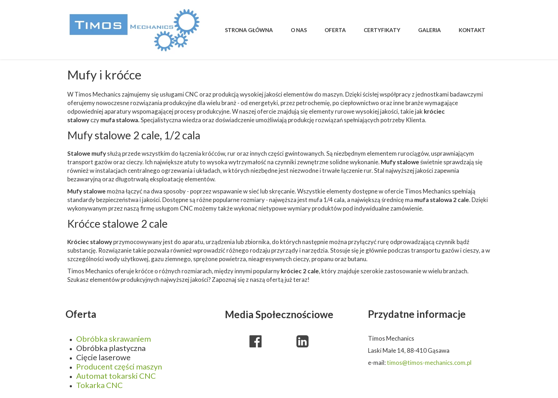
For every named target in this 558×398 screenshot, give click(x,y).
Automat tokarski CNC (116, 376)
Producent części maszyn (119, 366)
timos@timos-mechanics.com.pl (429, 362)
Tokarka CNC (99, 385)
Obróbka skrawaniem (113, 338)
